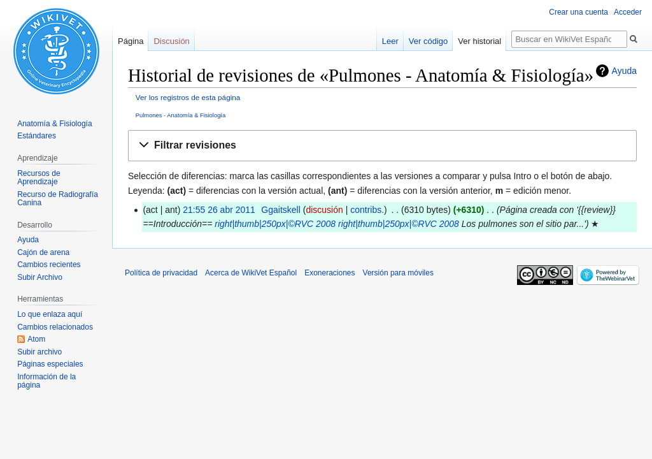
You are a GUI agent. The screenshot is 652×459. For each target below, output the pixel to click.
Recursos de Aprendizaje (38, 178)
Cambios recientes (48, 264)
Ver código (428, 41)
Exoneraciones (329, 272)
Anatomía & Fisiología (54, 123)
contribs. (367, 210)
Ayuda (624, 71)
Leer (390, 41)
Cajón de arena (43, 252)
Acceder (628, 12)
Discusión (171, 41)
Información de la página (46, 381)
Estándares (36, 135)
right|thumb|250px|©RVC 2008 (275, 224)
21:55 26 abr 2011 (219, 210)
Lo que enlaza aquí (49, 314)
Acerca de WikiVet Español (251, 272)
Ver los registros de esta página (188, 97)
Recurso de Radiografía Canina (57, 199)
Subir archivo (39, 351)
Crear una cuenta (578, 12)
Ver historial (479, 41)
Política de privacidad (161, 272)
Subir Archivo (39, 277)
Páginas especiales (50, 364)
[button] (382, 145)
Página (130, 41)
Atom (36, 339)
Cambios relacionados (55, 327)
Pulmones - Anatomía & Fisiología (180, 115)
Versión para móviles (398, 272)
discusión (324, 210)
